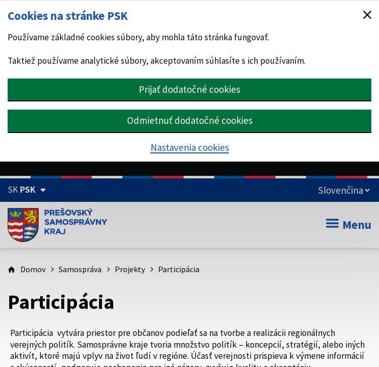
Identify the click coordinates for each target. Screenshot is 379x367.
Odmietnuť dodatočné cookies (189, 120)
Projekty (130, 269)
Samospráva (80, 269)
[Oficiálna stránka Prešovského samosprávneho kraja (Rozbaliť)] (27, 189)
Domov (32, 269)
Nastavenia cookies (189, 147)
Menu (348, 224)
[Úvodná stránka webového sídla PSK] (57, 224)
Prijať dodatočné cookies (189, 89)
